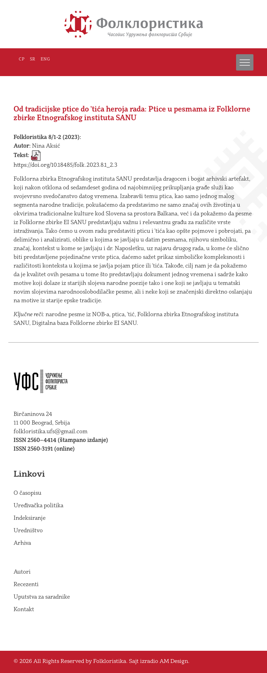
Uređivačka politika (38, 506)
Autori (22, 572)
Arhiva (22, 543)
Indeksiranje (30, 518)
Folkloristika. (110, 661)
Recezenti (26, 585)
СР (22, 59)
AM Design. (174, 661)
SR (32, 59)
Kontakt (24, 610)
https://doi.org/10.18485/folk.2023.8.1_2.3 (65, 165)
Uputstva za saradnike (42, 597)
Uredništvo (28, 531)
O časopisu (27, 493)
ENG (45, 59)
